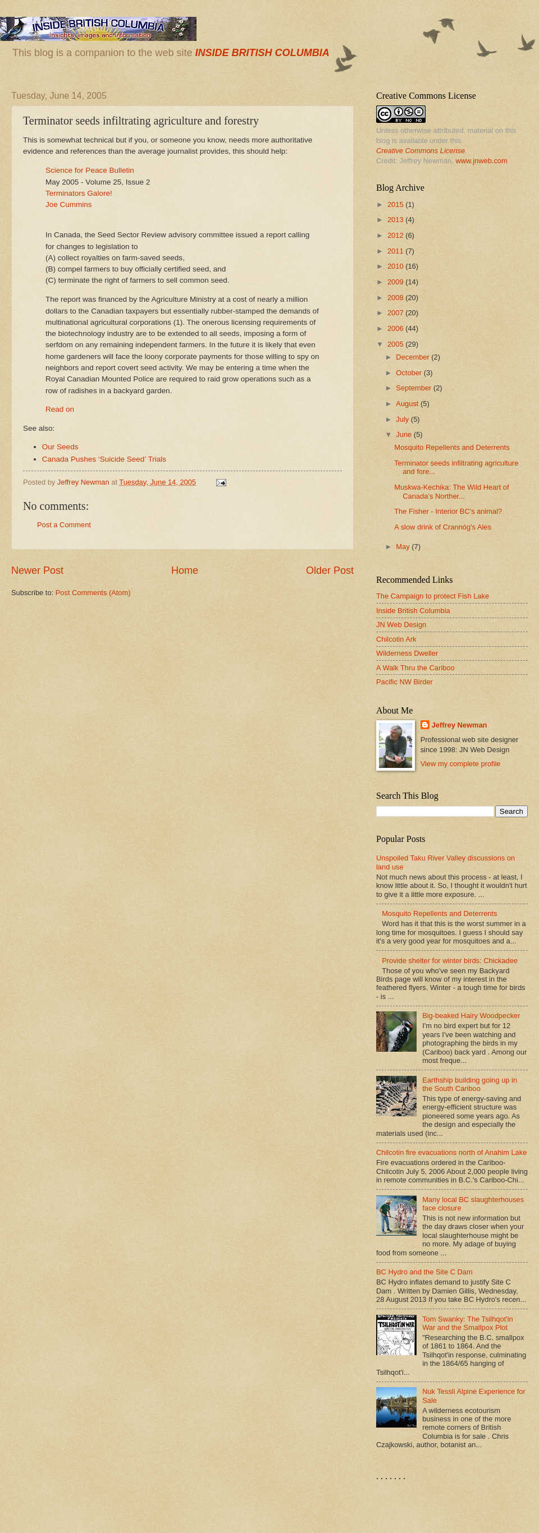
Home (184, 570)
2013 (396, 219)
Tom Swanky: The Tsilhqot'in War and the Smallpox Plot (467, 1323)
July (403, 419)
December (413, 357)
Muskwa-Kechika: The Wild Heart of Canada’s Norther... (451, 491)
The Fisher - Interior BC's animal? (448, 511)
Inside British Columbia (413, 610)
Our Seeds (60, 447)
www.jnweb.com (481, 160)
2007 (396, 313)
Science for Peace (76, 170)
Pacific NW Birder (404, 682)
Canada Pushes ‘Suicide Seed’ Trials (104, 459)
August (408, 403)
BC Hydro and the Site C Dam (424, 1272)
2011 (396, 251)
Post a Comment (64, 525)
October (409, 373)
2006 (396, 328)
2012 (396, 235)
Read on (59, 409)
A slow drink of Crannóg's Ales (442, 527)
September (414, 388)
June (405, 434)
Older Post (330, 570)
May (404, 546)
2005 (396, 344)
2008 (396, 297)
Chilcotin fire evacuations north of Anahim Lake (451, 1152)
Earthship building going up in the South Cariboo (469, 1084)
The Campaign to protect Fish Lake (432, 596)
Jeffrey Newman (459, 725)
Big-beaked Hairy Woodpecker (471, 1015)
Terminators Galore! (78, 193)
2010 (396, 266)
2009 (396, 282)
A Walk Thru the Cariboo (415, 668)
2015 (396, 204)
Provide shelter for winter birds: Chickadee (450, 960)
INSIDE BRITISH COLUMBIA (262, 52)
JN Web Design (401, 624)
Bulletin (120, 170)
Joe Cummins (68, 204)
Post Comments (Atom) (93, 592)
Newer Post (37, 570)
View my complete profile (461, 763)
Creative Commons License (420, 150)
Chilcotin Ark (396, 639)
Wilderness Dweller (407, 653)
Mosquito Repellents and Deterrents (451, 447)
